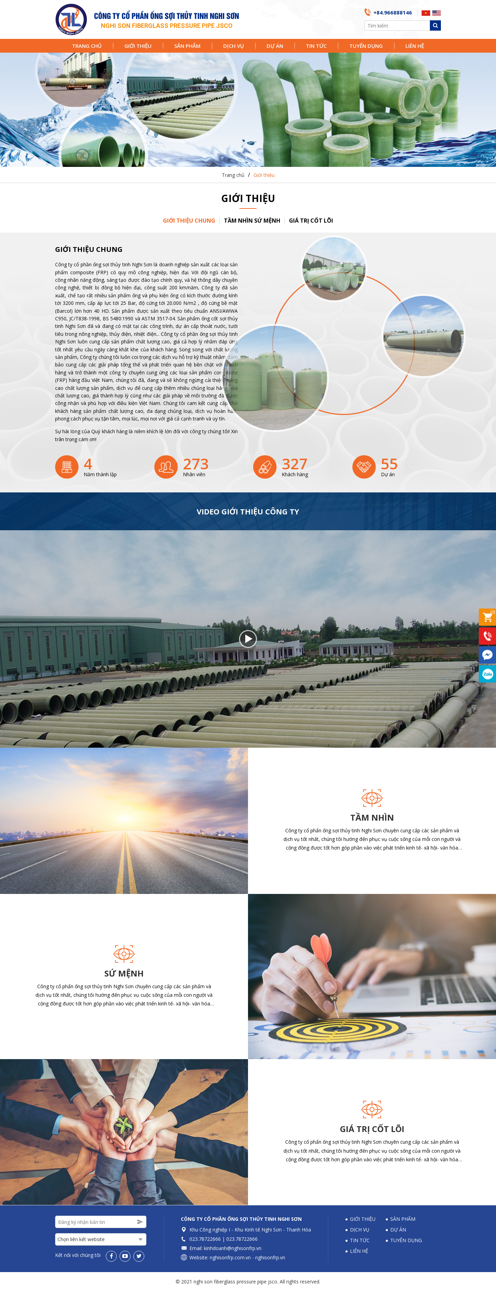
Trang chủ (87, 45)
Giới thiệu (138, 45)
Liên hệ (414, 45)
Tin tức (316, 45)
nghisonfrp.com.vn (230, 1257)
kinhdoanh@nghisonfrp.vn (232, 1248)
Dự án (275, 45)
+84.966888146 (392, 12)
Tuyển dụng (366, 45)
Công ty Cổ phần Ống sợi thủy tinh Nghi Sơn (241, 1219)
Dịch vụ (233, 45)
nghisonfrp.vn (270, 1257)
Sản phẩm (187, 45)
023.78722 (201, 1239)
